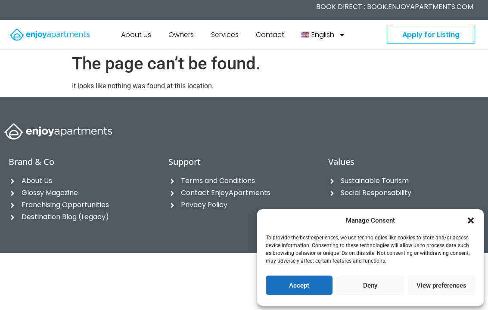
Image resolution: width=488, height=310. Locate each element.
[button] (470, 220)
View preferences (441, 285)
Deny (370, 285)
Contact (270, 35)
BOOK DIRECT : (394, 7)
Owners (181, 35)
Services (225, 35)
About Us (136, 35)
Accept (299, 285)
